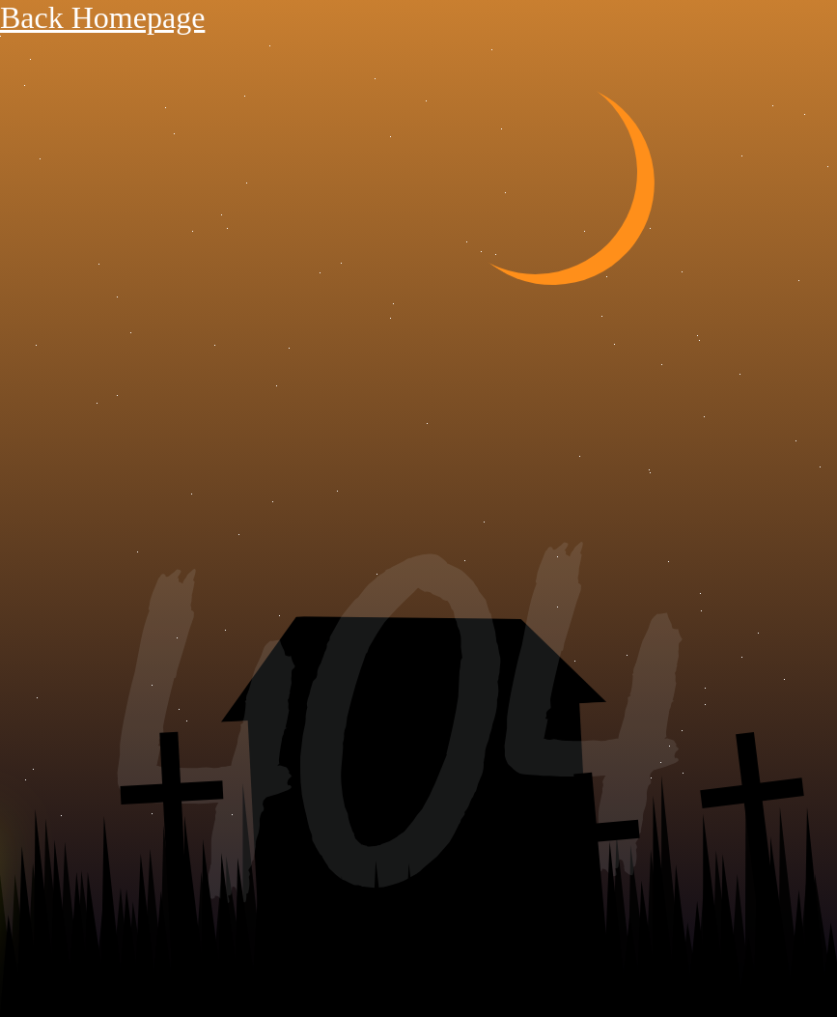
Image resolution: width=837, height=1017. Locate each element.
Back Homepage (102, 17)
